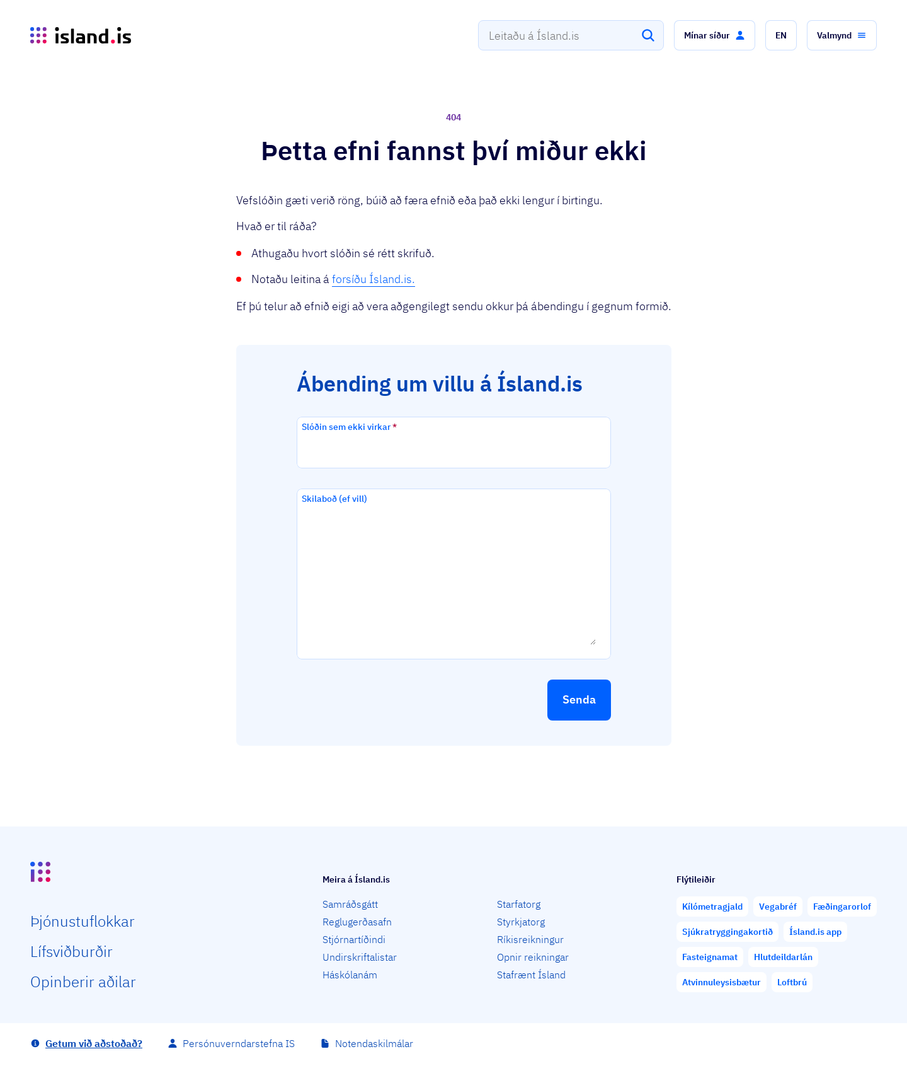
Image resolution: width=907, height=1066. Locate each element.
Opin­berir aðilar (83, 981)
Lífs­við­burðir (71, 951)
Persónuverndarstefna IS (239, 1043)
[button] (714, 35)
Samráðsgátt (350, 904)
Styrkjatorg (521, 921)
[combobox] (571, 35)
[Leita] (648, 35)
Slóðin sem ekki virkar (349, 427)
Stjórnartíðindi (353, 939)
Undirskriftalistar (359, 957)
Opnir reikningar (533, 957)
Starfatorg (518, 904)
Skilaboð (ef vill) (334, 499)
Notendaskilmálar (374, 1043)
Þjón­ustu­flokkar (82, 921)
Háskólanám (349, 974)
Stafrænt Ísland (531, 974)
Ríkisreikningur (530, 939)
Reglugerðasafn (357, 921)
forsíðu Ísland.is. (373, 279)
